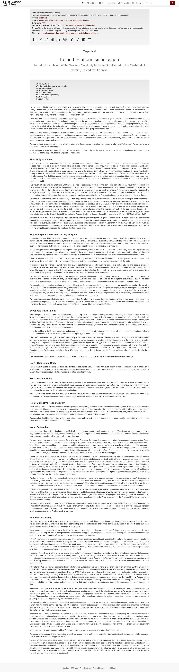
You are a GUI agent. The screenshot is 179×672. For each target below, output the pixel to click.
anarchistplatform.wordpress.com (82, 25)
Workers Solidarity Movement (77, 20)
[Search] (157, 3)
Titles (82, 668)
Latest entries (104, 668)
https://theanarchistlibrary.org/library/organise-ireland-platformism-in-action (70, 33)
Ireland (41, 20)
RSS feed (74, 668)
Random (65, 668)
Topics (95, 668)
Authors (88, 668)
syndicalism (60, 20)
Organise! (43, 18)
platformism (49, 20)
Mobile (114, 668)
